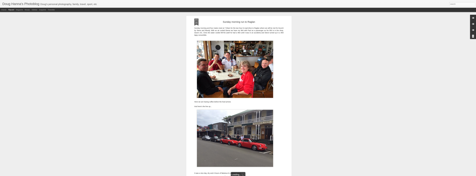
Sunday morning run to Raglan (239, 22)
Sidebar (34, 10)
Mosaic (27, 10)
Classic (4, 10)
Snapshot (42, 10)
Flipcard (11, 10)
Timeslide (51, 10)
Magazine (19, 10)
